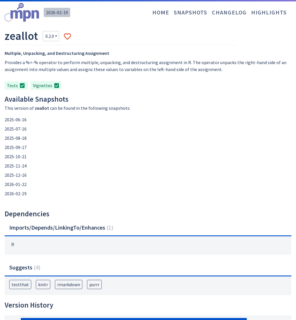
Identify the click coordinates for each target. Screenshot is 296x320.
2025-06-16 (16, 119)
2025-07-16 (16, 129)
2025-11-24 (16, 166)
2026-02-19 (57, 12)
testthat (20, 284)
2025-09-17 (16, 147)
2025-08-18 (16, 138)
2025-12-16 (16, 175)
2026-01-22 (16, 184)
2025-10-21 (16, 156)
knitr (43, 284)
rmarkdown (68, 284)
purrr (94, 284)
